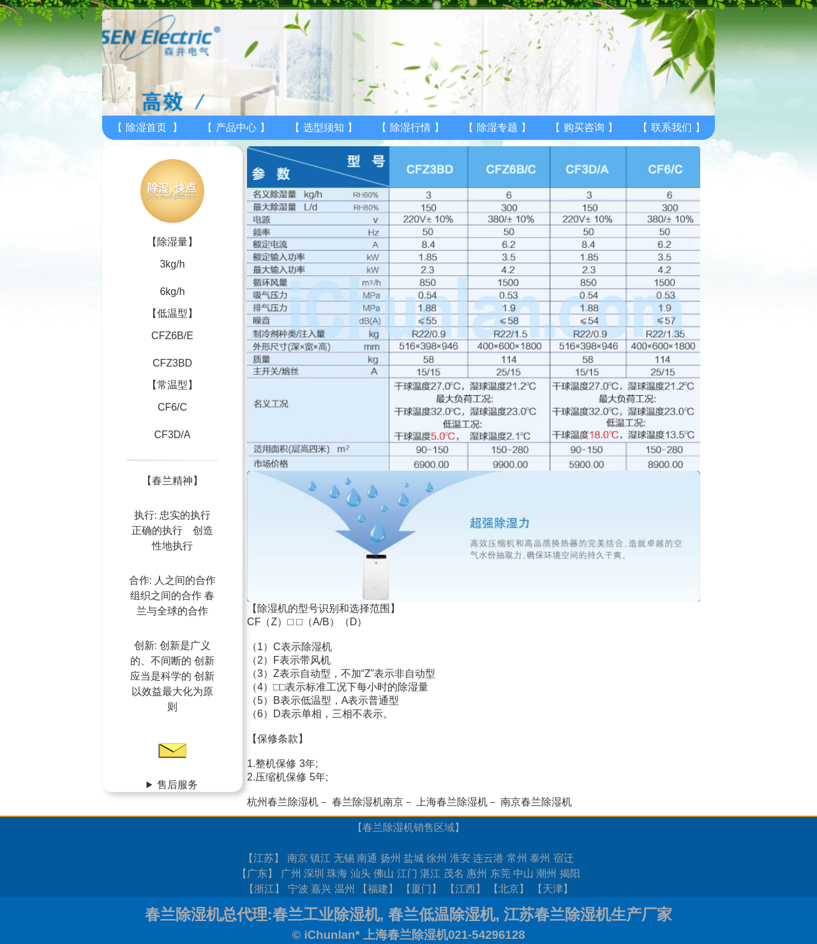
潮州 (546, 873)
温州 (344, 888)
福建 (378, 888)
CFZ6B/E (172, 335)
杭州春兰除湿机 (283, 801)
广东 (257, 873)
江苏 (263, 858)
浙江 (264, 888)
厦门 (421, 888)
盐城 (413, 858)
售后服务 (177, 784)
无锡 (344, 858)
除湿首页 (146, 127)
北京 (508, 888)
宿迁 (563, 858)
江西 (465, 888)
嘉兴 (321, 888)
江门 (407, 873)
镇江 (320, 858)
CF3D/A (172, 434)
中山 (523, 873)
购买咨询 (584, 127)
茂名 (454, 873)
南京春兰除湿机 (536, 801)
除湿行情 (410, 127)
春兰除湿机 (388, 827)
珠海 (337, 873)
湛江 (430, 873)
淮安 (460, 858)
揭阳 (570, 873)
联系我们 (671, 127)
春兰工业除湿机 (326, 914)
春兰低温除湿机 (441, 914)
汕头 (360, 873)
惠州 (477, 873)
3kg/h (172, 264)
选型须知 (323, 127)
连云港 (488, 858)
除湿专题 (497, 127)
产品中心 (236, 127)
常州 (517, 858)
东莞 (500, 873)
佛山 (383, 873)
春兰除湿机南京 (367, 801)
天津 (553, 888)
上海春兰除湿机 (452, 801)
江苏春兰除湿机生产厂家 (588, 914)
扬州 (390, 858)
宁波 (298, 888)
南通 (367, 858)
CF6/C (172, 407)
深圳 (314, 873)
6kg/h (172, 291)
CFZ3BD (172, 363)
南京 (297, 858)
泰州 (540, 858)
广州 (291, 873)
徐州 (436, 858)
